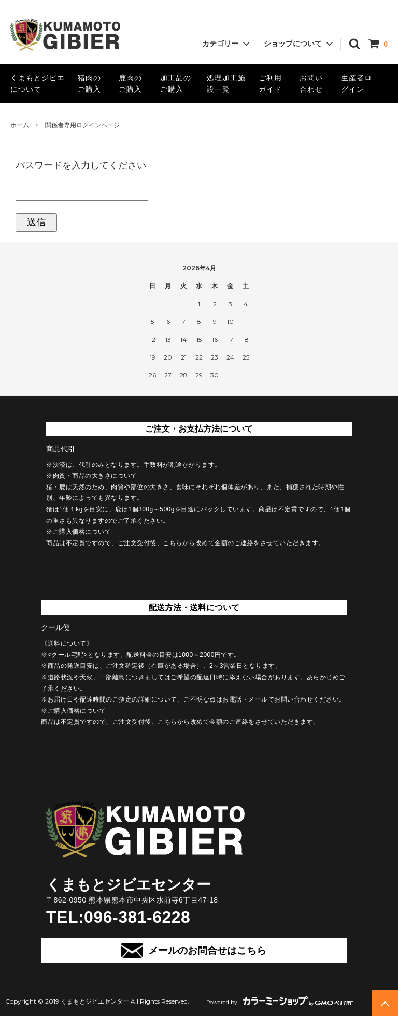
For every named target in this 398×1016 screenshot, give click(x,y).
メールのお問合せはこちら (193, 950)
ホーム (19, 125)
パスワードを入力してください (81, 165)
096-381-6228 (137, 917)
